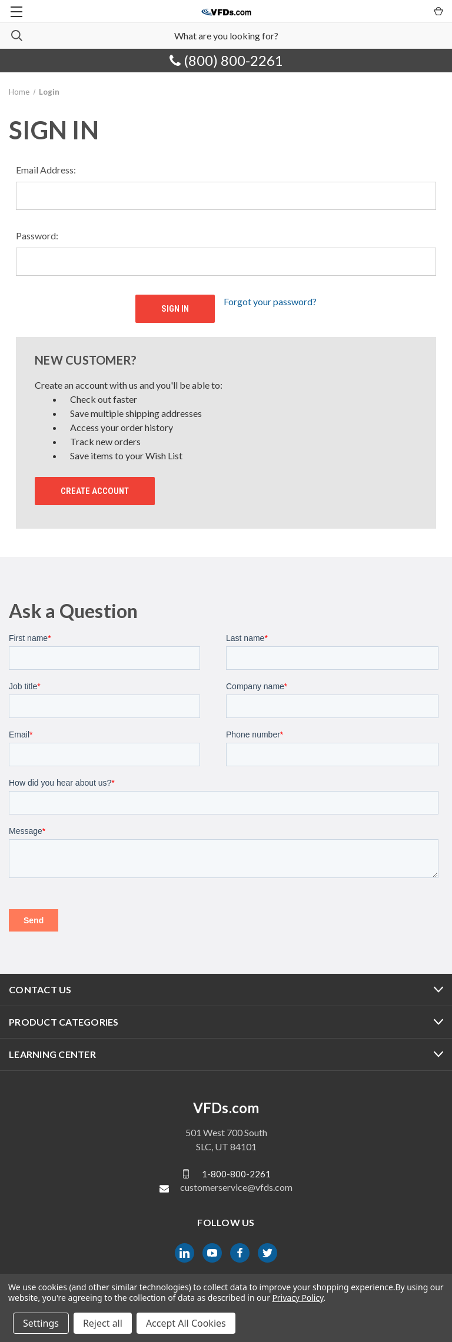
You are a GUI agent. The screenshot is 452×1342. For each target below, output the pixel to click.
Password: (37, 235)
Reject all (102, 1323)
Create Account (95, 491)
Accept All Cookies (186, 1323)
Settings (41, 1323)
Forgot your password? (270, 301)
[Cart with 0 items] (437, 11)
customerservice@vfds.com (236, 1187)
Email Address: (46, 169)
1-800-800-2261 (236, 1174)
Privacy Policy (297, 1297)
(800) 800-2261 (226, 60)
